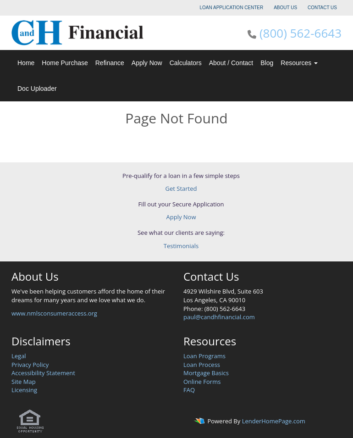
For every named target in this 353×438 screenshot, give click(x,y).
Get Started (181, 188)
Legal (18, 356)
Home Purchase (65, 63)
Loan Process (201, 364)
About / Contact (231, 63)
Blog (266, 63)
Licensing (24, 390)
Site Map (23, 381)
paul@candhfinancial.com (219, 317)
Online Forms (202, 381)
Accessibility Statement (43, 373)
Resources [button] (299, 63)
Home (25, 63)
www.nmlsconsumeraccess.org (54, 313)
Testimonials (181, 246)
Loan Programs (204, 356)
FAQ (189, 390)
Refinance (109, 63)
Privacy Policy (30, 364)
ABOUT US (285, 7)
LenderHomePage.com (273, 421)
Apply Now (147, 63)
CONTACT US (322, 7)
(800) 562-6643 (300, 33)
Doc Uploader (37, 88)
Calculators (186, 63)
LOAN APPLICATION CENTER (232, 7)
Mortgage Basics (206, 373)
